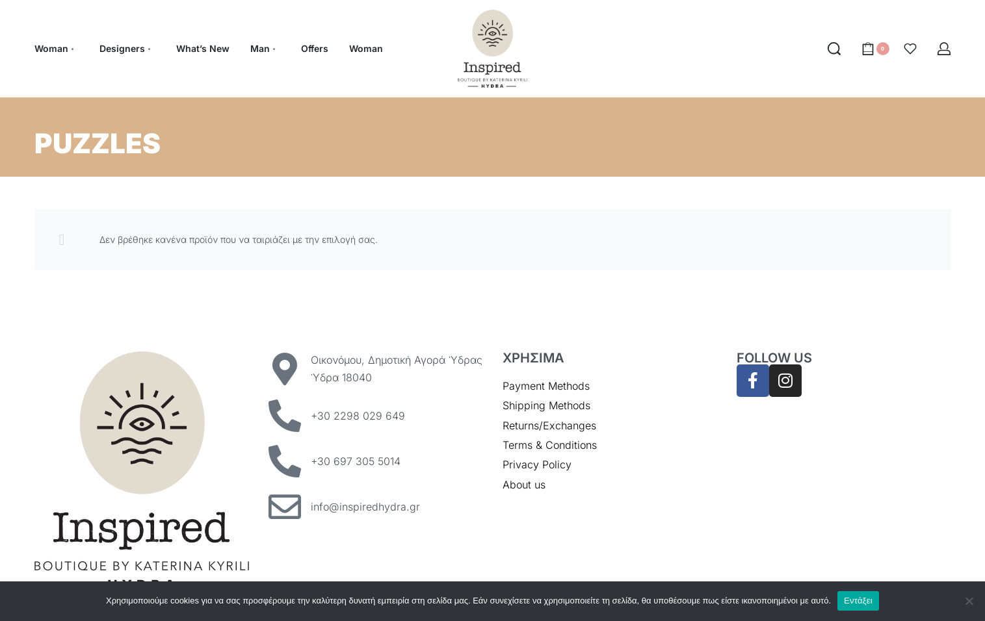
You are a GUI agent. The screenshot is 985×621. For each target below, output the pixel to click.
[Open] (910, 49)
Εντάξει (858, 600)
